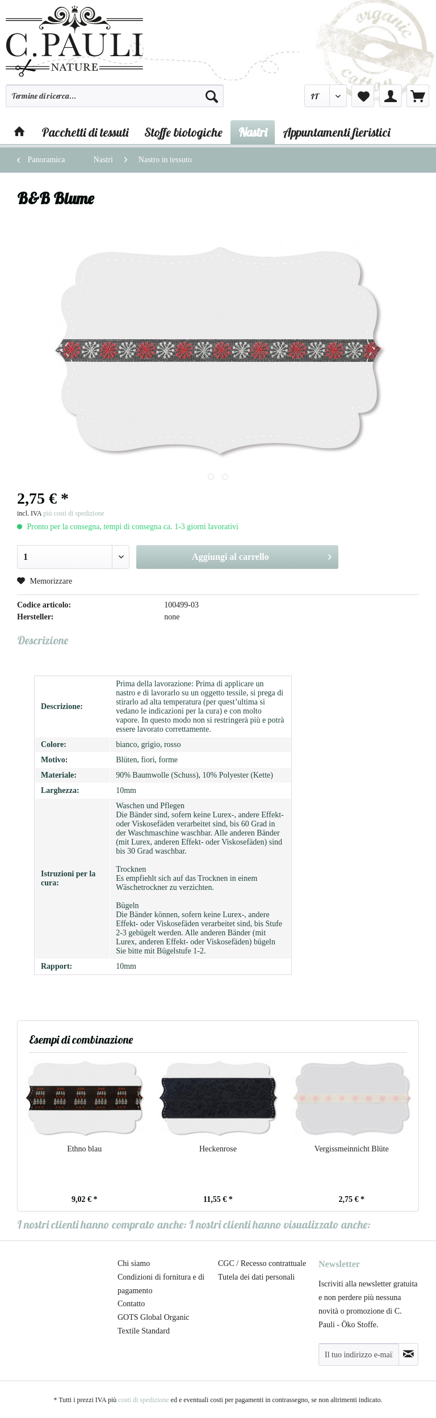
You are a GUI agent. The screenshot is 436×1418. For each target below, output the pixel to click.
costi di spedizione (143, 1400)
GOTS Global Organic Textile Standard (154, 1324)
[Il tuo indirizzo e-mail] (358, 1354)
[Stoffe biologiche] (183, 132)
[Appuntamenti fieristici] (336, 132)
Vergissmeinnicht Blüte (352, 1149)
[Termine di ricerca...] (115, 96)
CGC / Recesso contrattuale (262, 1263)
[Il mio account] (390, 96)
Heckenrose (218, 1149)
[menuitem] (115, 101)
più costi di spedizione (73, 513)
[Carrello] (417, 96)
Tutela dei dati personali (256, 1277)
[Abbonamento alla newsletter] (408, 1354)
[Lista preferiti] (362, 96)
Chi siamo (134, 1263)
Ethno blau (84, 1149)
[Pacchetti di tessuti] (84, 132)
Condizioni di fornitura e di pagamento (161, 1284)
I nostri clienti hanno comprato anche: (102, 1224)
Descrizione (42, 640)
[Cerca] (212, 96)
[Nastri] (252, 132)
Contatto (131, 1303)
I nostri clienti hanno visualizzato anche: (280, 1224)
